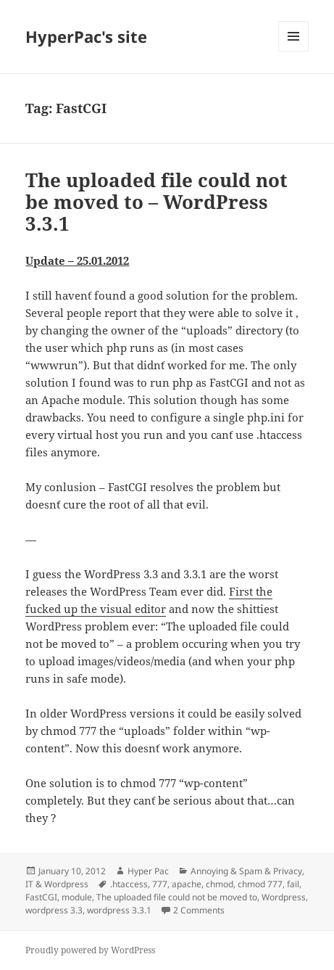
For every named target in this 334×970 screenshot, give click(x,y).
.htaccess (129, 884)
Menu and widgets (294, 51)
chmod (219, 884)
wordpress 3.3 (54, 910)
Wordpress (284, 897)
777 (159, 884)
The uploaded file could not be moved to (176, 897)
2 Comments (199, 910)
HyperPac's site (86, 36)
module (77, 897)
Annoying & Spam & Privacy (246, 871)
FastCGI (41, 897)
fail (293, 884)
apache (186, 884)
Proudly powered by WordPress (90, 950)
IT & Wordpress (56, 884)
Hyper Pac (148, 871)
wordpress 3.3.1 (119, 910)
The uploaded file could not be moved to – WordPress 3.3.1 (156, 202)
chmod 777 (260, 884)
